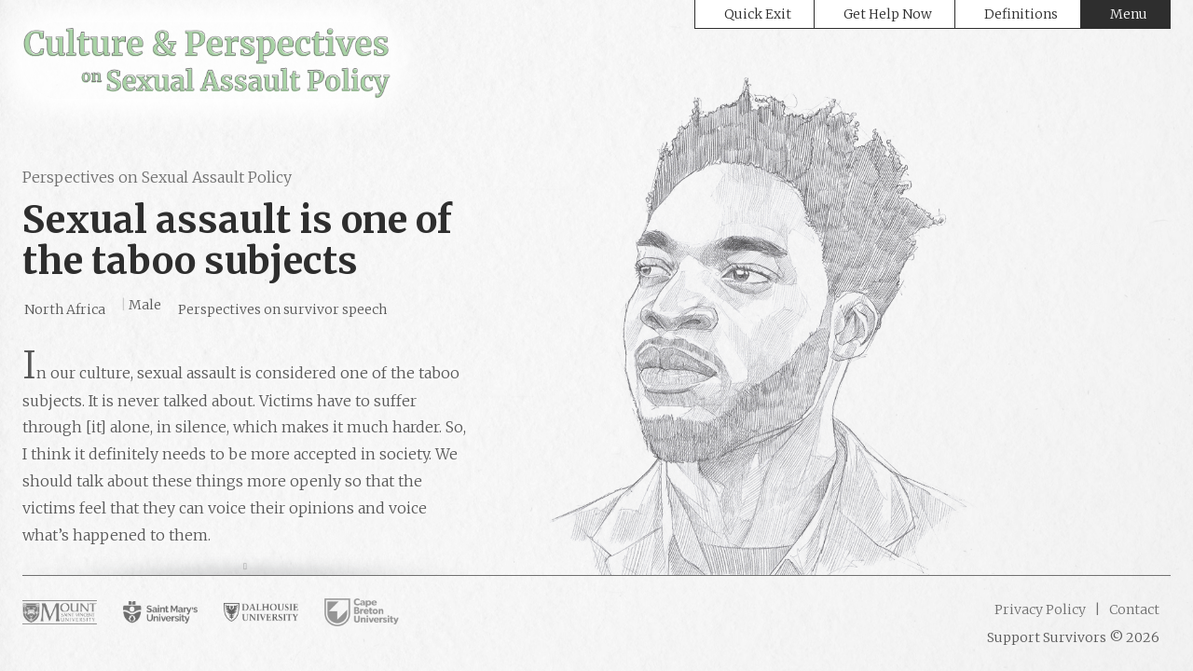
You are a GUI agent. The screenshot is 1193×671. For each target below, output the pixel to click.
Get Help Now (887, 14)
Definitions (1021, 14)
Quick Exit (757, 14)
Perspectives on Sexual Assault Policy (157, 177)
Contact (1132, 609)
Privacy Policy (1040, 609)
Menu (1128, 14)
